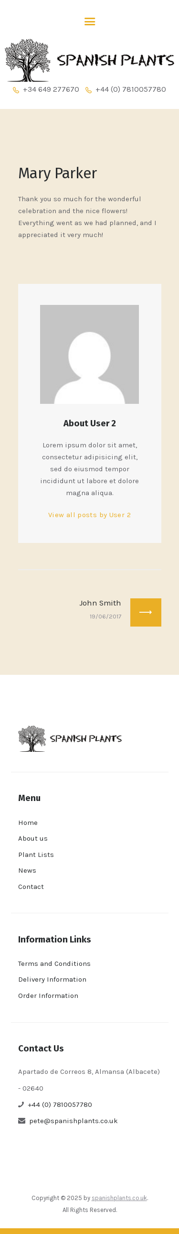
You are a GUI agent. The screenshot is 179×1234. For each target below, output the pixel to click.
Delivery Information (52, 979)
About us (33, 838)
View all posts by (89, 514)
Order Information (48, 995)
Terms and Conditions (54, 963)
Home (28, 822)
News (27, 870)
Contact (31, 886)
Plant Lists (36, 854)
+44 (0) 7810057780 (60, 1104)
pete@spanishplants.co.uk (73, 1120)
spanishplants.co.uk (119, 1198)
